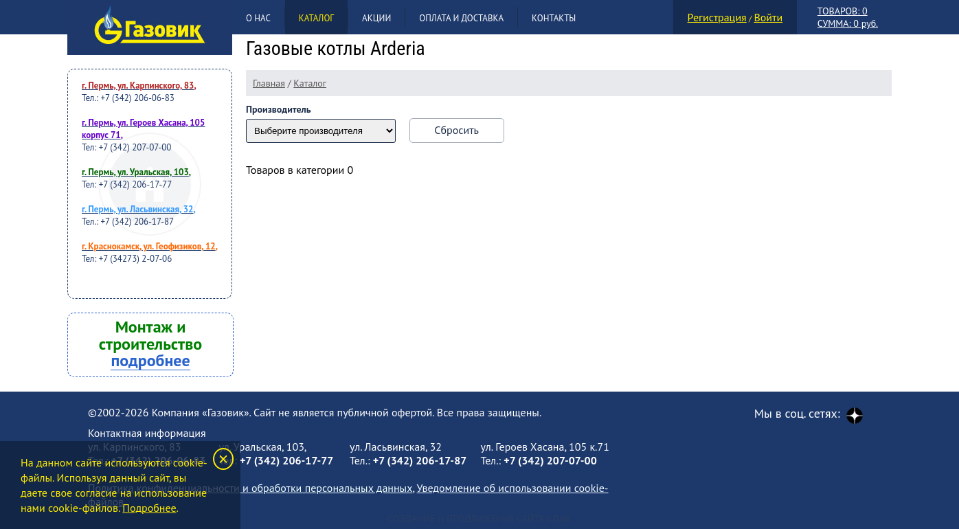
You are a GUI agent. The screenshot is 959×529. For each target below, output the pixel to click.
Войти (768, 17)
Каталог (316, 18)
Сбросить (456, 130)
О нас (258, 18)
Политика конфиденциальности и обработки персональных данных (250, 488)
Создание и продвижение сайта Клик (479, 519)
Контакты (554, 18)
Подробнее (149, 508)
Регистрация (717, 17)
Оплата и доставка (461, 18)
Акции (376, 18)
